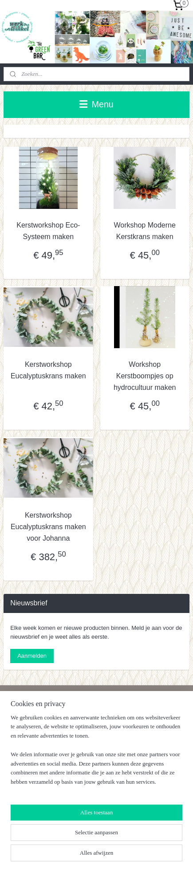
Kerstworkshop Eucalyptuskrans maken (48, 370)
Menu (96, 104)
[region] (96, 753)
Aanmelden (32, 655)
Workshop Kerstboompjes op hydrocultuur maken (145, 376)
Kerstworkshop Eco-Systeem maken (48, 230)
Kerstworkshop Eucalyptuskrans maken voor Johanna (48, 526)
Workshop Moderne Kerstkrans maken (145, 230)
